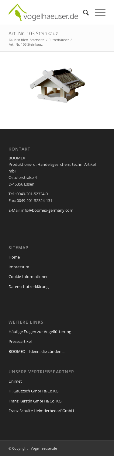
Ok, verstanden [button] (57, 392)
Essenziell (18, 369)
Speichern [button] (57, 410)
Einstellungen (50, 349)
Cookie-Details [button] (27, 447)
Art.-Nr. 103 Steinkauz (33, 33)
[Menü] (97, 12)
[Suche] (83, 12)
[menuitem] (83, 12)
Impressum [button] (90, 447)
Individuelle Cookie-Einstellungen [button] (57, 431)
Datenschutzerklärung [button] (60, 447)
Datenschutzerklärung (27, 343)
